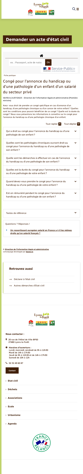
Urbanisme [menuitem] (13, 415)
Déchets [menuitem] (11, 389)
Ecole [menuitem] (10, 406)
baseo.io (29, 252)
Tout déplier (72, 124)
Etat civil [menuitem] (12, 380)
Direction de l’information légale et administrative (27, 249)
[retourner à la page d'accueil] (40, 9)
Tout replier (53, 124)
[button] (41, 133)
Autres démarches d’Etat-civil (26, 285)
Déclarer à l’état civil (22, 279)
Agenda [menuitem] (11, 423)
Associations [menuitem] (14, 398)
